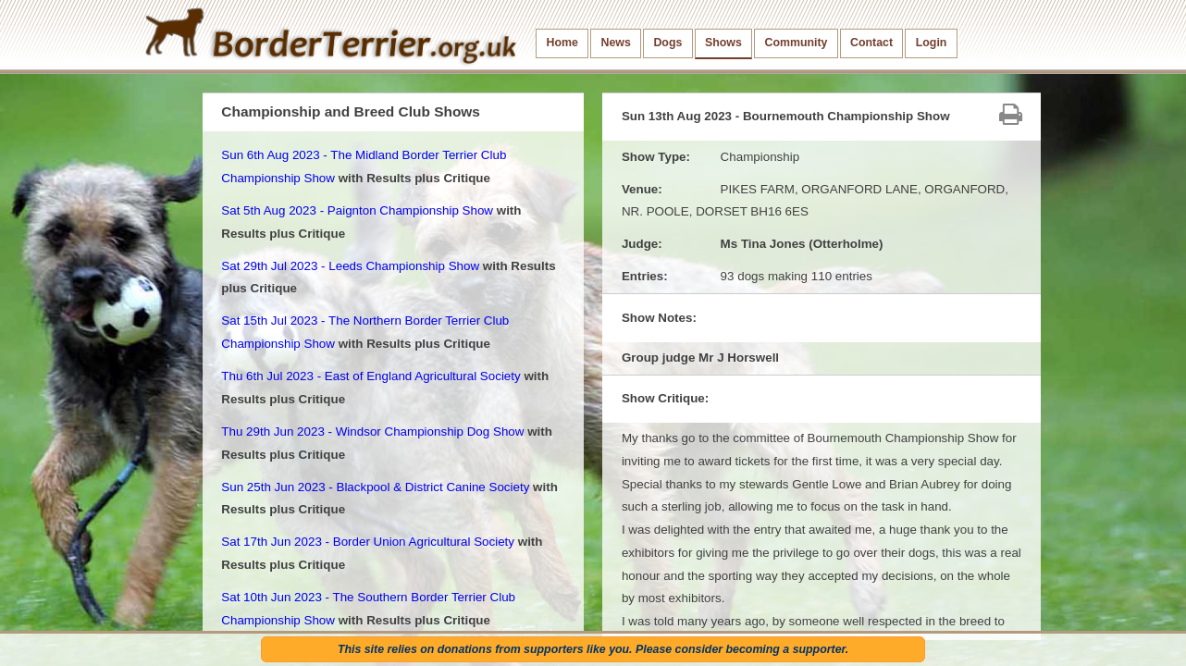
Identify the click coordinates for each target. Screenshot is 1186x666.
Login (931, 42)
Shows (723, 42)
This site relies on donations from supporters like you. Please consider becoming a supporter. (593, 649)
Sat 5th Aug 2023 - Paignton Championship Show (357, 210)
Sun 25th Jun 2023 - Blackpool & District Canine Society (375, 487)
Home (562, 42)
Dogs (667, 42)
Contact (871, 42)
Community (795, 42)
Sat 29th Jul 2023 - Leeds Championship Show (350, 266)
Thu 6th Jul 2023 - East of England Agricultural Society (370, 376)
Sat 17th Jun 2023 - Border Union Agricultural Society (367, 542)
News (615, 42)
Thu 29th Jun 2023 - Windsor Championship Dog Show (372, 431)
